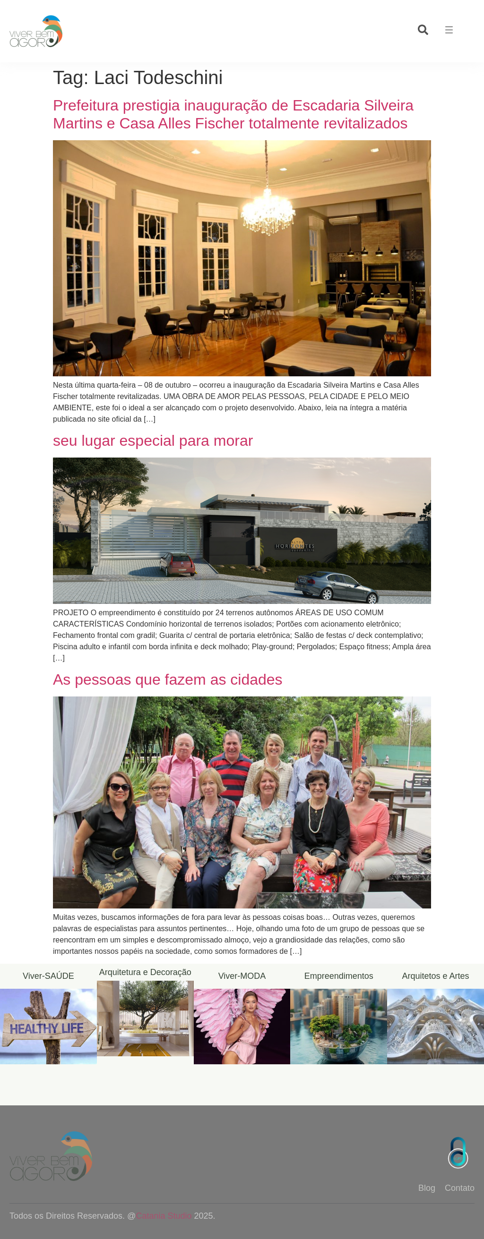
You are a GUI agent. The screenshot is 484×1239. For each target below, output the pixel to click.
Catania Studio (163, 1216)
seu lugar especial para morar (153, 440)
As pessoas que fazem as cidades (168, 679)
